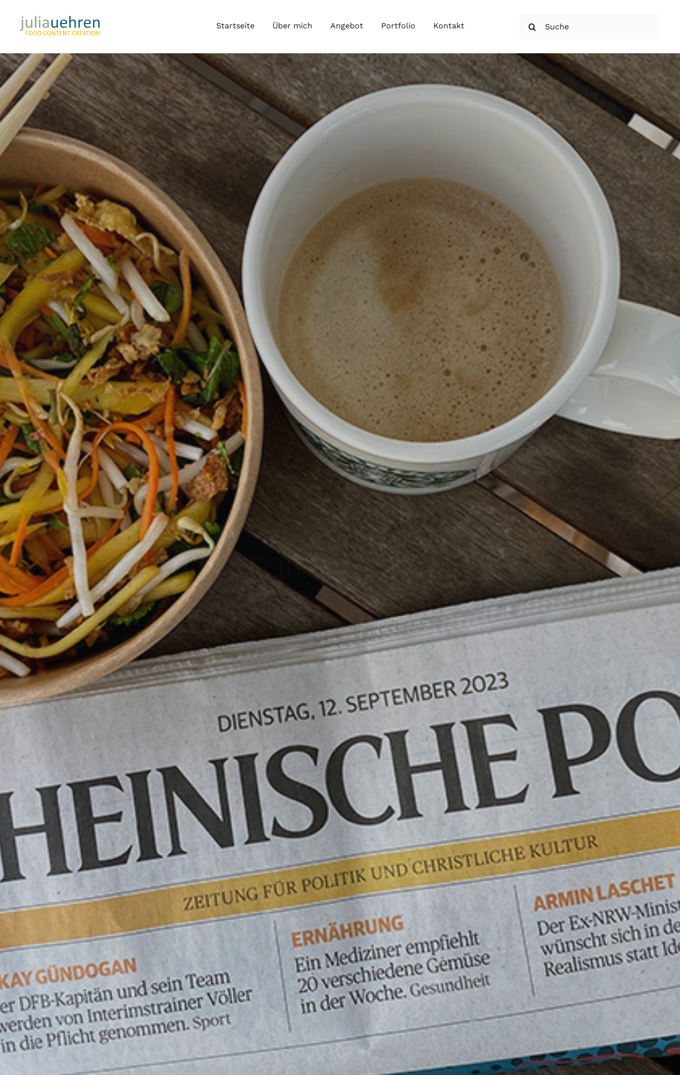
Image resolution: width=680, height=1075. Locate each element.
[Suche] (589, 27)
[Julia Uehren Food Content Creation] (60, 19)
